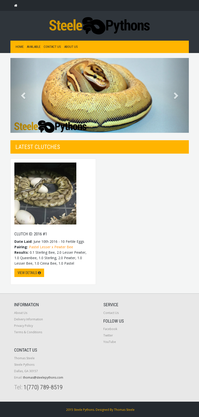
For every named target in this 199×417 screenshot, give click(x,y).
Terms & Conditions (28, 332)
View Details (29, 273)
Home (20, 47)
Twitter (108, 335)
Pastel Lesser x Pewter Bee (51, 247)
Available (33, 47)
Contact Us (52, 47)
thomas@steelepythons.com (43, 377)
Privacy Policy (23, 326)
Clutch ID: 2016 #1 (30, 234)
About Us (71, 47)
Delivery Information (28, 319)
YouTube (109, 342)
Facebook (110, 329)
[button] (23, 95)
